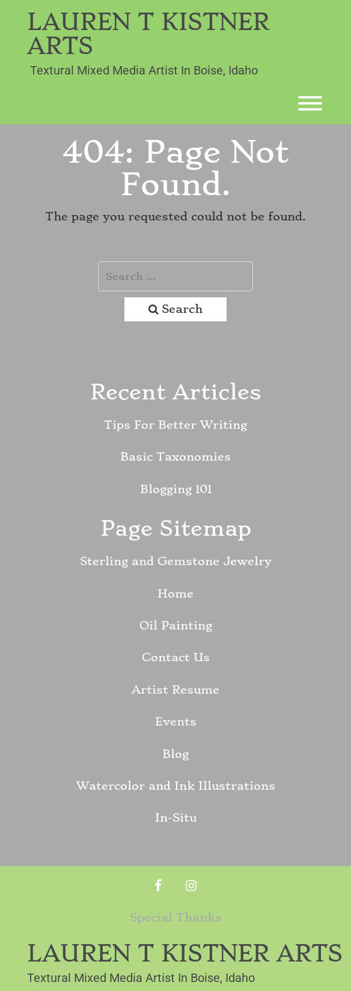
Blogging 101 (176, 489)
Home (175, 594)
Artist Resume (175, 690)
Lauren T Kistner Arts (148, 34)
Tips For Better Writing (175, 425)
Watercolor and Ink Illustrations (175, 786)
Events (176, 722)
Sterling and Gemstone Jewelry (176, 561)
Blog (175, 754)
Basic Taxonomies (175, 457)
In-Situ (176, 818)
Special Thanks (176, 917)
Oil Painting (175, 625)
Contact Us (176, 657)
